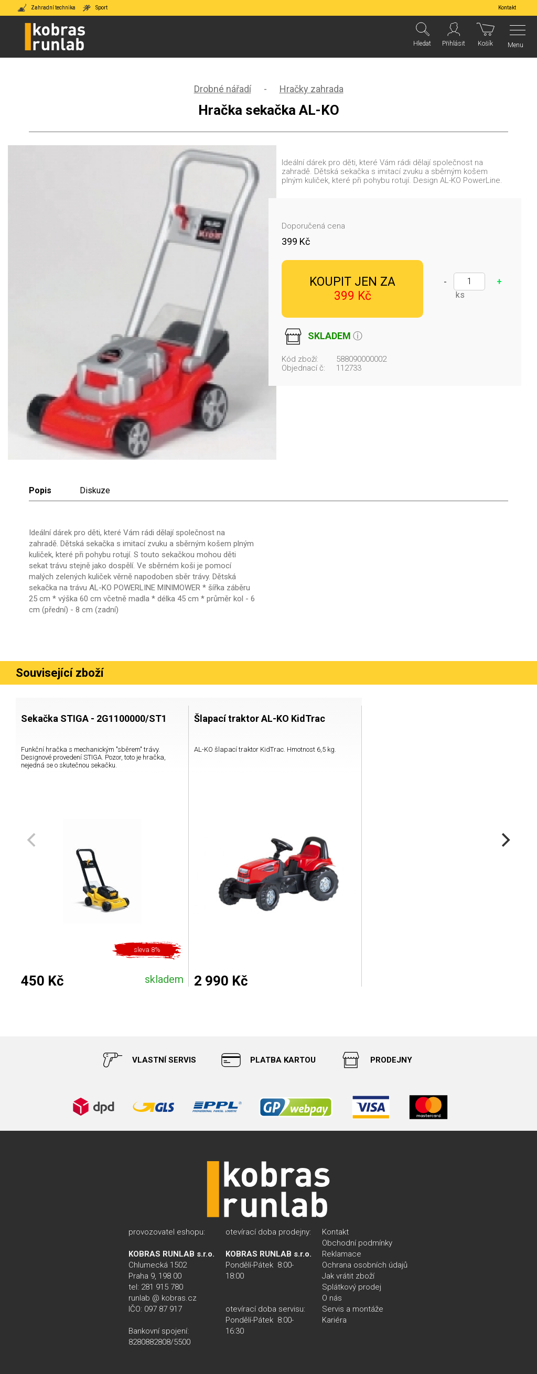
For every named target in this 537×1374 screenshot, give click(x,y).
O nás (332, 1298)
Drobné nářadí (222, 88)
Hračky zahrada (311, 88)
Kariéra (334, 1320)
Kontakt (335, 1232)
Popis (40, 490)
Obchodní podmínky (357, 1243)
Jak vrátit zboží (348, 1276)
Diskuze (95, 490)
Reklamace (341, 1254)
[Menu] (514, 37)
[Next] (504, 839)
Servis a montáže (352, 1309)
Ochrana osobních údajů (364, 1265)
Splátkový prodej (351, 1287)
